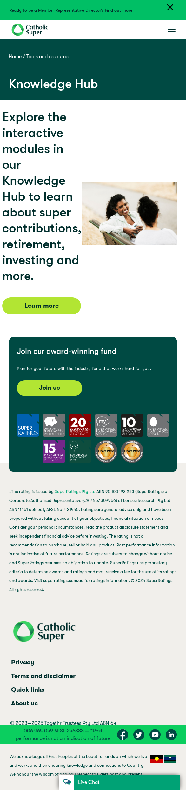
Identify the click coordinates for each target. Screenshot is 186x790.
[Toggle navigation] (171, 29)
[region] (92, 767)
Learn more (41, 305)
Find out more (118, 10)
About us (24, 703)
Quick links (27, 689)
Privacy (22, 662)
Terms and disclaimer (43, 676)
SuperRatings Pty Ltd (75, 491)
